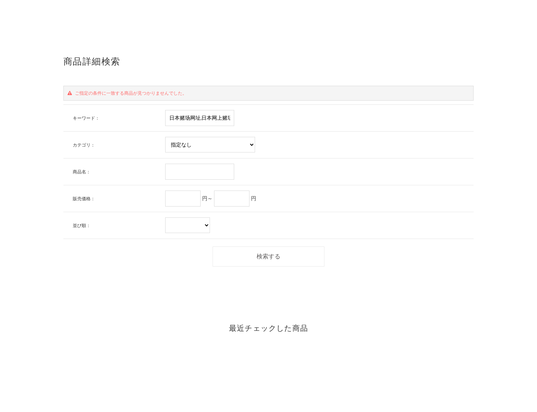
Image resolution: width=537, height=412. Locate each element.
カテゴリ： (84, 145)
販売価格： (84, 198)
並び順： (82, 225)
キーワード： (86, 118)
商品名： (82, 171)
